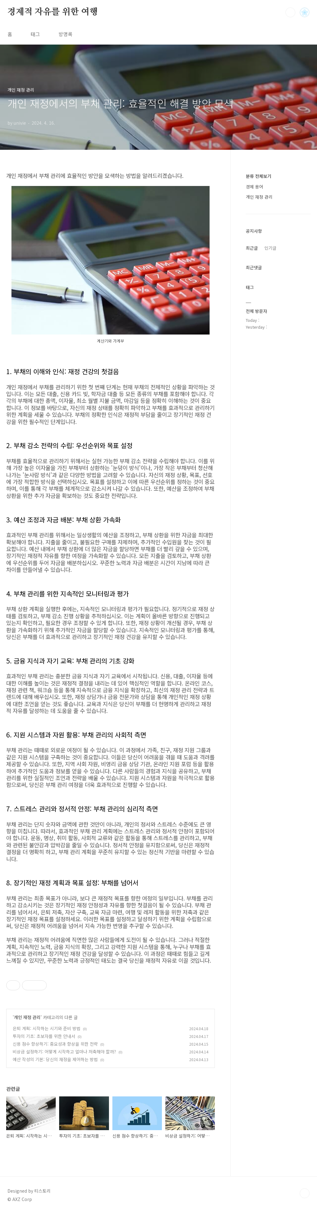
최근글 (252, 248)
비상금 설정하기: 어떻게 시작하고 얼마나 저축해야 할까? (64, 1051)
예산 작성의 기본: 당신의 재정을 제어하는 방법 (55, 1059)
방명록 (65, 34)
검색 (290, 12)
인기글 (270, 248)
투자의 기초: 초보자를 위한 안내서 (44, 1036)
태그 (35, 34)
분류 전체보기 (258, 176)
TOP (305, 1193)
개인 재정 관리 (27, 1017)
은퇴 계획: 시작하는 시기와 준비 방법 (46, 1028)
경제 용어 (254, 187)
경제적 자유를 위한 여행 (52, 12)
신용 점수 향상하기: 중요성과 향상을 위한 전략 (55, 1044)
